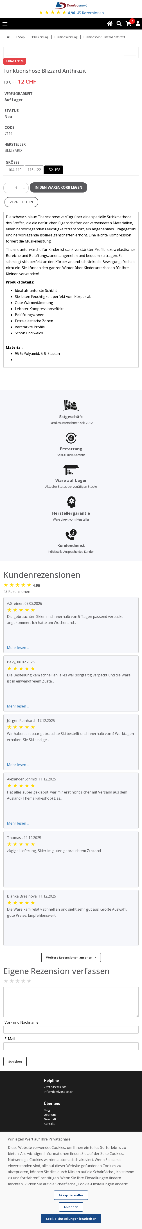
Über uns (50, 1115)
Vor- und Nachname (21, 1022)
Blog (47, 1110)
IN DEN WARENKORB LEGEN (58, 187)
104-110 (15, 169)
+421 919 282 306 (55, 1087)
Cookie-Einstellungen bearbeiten (71, 1219)
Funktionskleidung (65, 37)
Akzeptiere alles (71, 1195)
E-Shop (20, 37)
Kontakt (49, 1124)
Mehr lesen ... (18, 647)
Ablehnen (71, 1207)
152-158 (53, 169)
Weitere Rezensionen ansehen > (71, 957)
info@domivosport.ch (58, 1092)
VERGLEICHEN (21, 202)
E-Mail (10, 1038)
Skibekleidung (39, 37)
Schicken (15, 1061)
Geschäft (50, 1119)
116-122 (34, 169)
